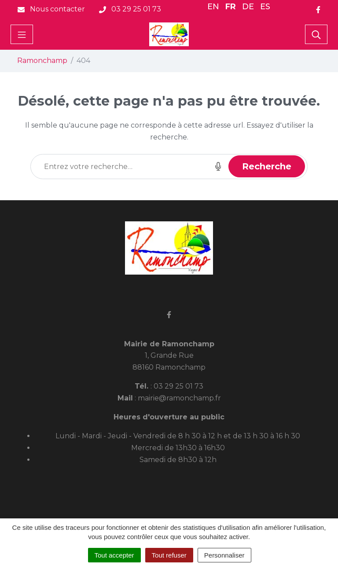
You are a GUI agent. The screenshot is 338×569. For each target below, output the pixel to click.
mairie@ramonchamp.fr (179, 398)
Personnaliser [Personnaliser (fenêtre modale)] (224, 555)
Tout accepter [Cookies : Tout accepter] (114, 555)
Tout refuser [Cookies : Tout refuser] (169, 555)
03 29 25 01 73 (178, 386)
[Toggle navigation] (22, 34)
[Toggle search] (316, 34)
